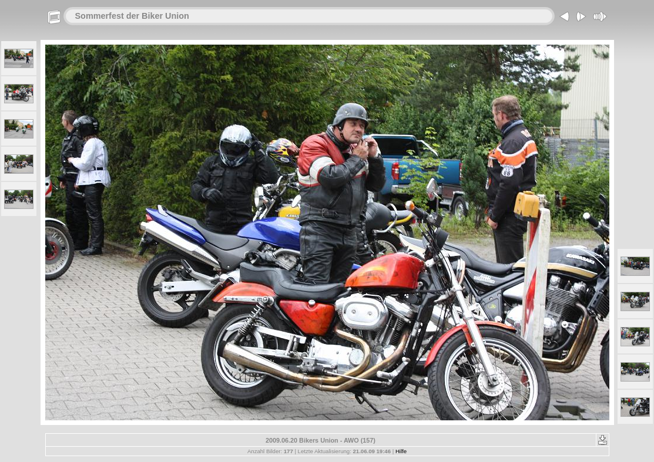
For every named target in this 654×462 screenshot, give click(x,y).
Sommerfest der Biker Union (132, 16)
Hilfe (401, 451)
